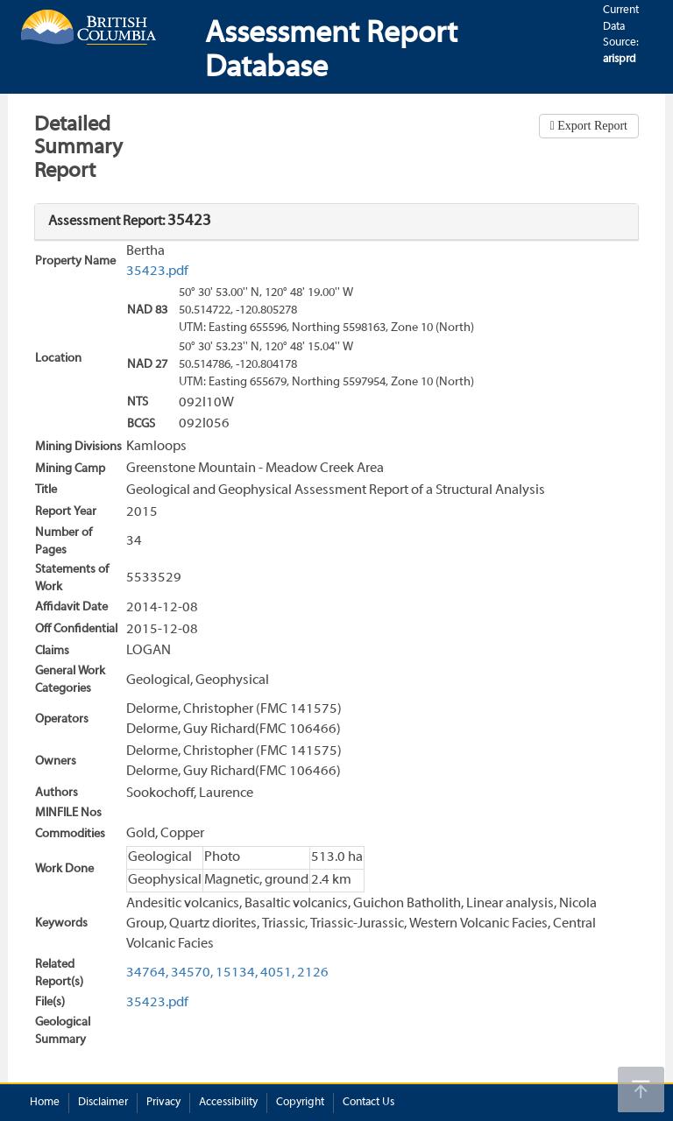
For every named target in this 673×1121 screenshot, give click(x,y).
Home (45, 1102)
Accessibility (228, 1102)
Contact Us (368, 1102)
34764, (147, 973)
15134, (237, 973)
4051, (277, 973)
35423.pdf (157, 271)
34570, (192, 973)
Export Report (591, 125)
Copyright (300, 1102)
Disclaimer (103, 1102)
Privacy (163, 1102)
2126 (313, 973)
